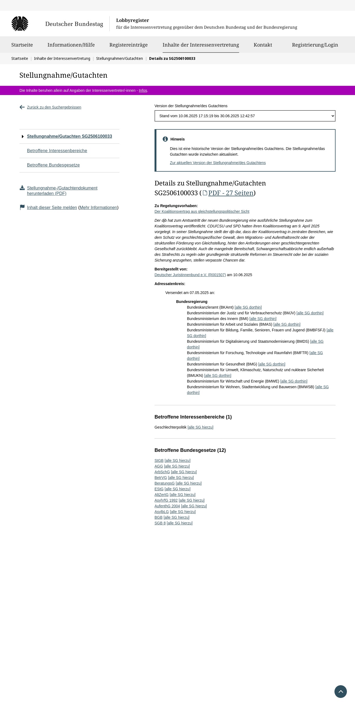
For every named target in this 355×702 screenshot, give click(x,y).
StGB (159, 460)
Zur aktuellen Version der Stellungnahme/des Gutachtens (218, 163)
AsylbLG (162, 512)
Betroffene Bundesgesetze (53, 165)
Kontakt (263, 47)
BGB (159, 517)
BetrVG (161, 477)
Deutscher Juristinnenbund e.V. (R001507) (190, 275)
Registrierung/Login (315, 47)
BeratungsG (165, 483)
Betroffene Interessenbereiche (57, 150)
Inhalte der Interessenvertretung (201, 45)
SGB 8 (160, 523)
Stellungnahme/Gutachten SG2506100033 (69, 136)
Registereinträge (128, 47)
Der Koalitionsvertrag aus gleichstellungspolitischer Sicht (202, 211)
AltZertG (162, 494)
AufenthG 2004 (167, 506)
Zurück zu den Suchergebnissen (50, 107)
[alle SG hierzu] (200, 427)
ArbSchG (162, 472)
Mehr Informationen (98, 207)
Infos (143, 90)
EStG (159, 489)
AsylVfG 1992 (166, 500)
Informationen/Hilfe (71, 47)
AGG (159, 466)
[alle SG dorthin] (248, 307)
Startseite (22, 47)
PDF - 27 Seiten (227, 192)
